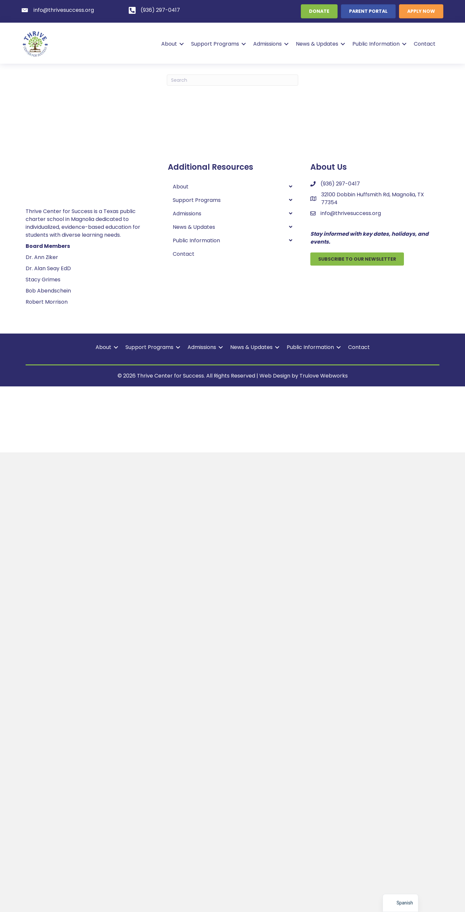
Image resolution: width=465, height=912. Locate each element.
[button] (181, 44)
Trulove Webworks (323, 835)
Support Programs (214, 44)
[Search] (232, 80)
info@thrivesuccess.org (351, 213)
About (168, 44)
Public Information (375, 44)
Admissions (267, 44)
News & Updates (316, 44)
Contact (424, 44)
